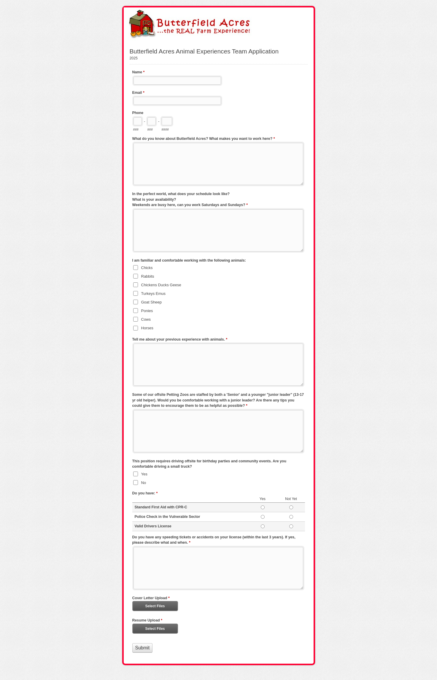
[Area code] (137, 121)
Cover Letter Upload (151, 598)
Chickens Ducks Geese (161, 285)
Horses (147, 328)
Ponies (147, 311)
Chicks (147, 267)
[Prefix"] (151, 121)
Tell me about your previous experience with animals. (180, 340)
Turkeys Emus (153, 293)
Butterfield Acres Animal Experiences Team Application (219, 24)
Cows (146, 319)
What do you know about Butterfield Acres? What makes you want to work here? (203, 139)
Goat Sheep (151, 302)
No (143, 482)
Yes (144, 474)
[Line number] (167, 121)
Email (138, 93)
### (136, 129)
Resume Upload (147, 621)
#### (165, 129)
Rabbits (147, 276)
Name (138, 72)
